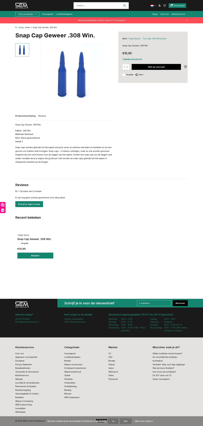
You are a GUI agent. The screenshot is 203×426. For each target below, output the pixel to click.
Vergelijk (127, 74)
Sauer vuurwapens (161, 379)
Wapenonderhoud (72, 372)
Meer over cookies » (144, 421)
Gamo (111, 368)
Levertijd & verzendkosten (27, 383)
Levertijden (20, 408)
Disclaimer (20, 361)
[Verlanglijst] (164, 5)
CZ (109, 353)
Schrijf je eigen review (29, 204)
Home (28, 27)
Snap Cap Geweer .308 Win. (34, 239)
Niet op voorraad (156, 67)
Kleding (67, 390)
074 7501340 (22, 319)
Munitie (67, 361)
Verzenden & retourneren (27, 372)
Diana (111, 375)
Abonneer (180, 303)
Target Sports (134, 38)
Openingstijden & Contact (27, 393)
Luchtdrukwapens (64, 14)
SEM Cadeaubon (72, 397)
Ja (113, 421)
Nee (126, 421)
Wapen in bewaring (24, 401)
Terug (19, 27)
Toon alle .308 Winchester (155, 38)
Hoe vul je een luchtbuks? (164, 372)
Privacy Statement (23, 364)
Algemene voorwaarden (26, 357)
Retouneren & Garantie (25, 386)
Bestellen (19, 397)
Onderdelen (69, 383)
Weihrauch (113, 372)
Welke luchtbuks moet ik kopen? (167, 353)
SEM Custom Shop (23, 404)
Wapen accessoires (73, 364)
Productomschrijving (25, 116)
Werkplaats (20, 412)
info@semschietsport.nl (27, 322)
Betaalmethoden (22, 368)
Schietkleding (70, 386)
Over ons (164, 14)
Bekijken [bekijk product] (35, 255)
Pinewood (113, 379)
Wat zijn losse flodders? (163, 368)
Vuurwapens (47, 14)
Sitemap (19, 379)
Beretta (111, 361)
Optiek (67, 375)
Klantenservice (178, 14)
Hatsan (111, 364)
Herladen (68, 379)
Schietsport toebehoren (75, 368)
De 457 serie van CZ (162, 375)
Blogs (155, 14)
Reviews (42, 116)
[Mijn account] (159, 5)
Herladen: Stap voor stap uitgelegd (169, 364)
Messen (67, 393)
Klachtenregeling (23, 390)
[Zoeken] (101, 5)
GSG (110, 357)
